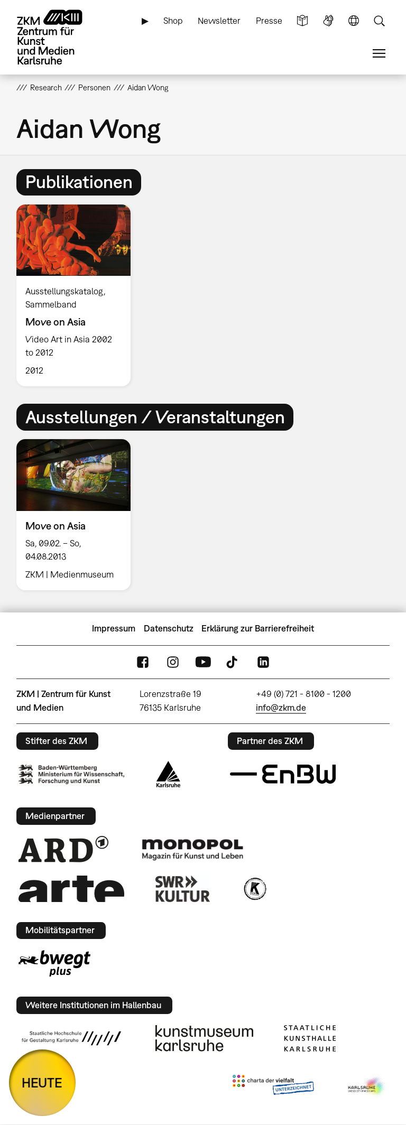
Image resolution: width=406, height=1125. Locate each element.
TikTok (233, 662)
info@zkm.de (281, 707)
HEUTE (42, 1082)
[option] (78, 295)
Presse (269, 20)
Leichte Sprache (302, 21)
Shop (173, 20)
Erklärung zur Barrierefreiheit (257, 628)
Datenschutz (168, 628)
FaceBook (142, 662)
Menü (379, 54)
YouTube (203, 662)
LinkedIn (263, 662)
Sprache (353, 21)
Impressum (113, 628)
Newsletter (219, 20)
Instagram (172, 662)
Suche (379, 21)
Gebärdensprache (328, 21)
